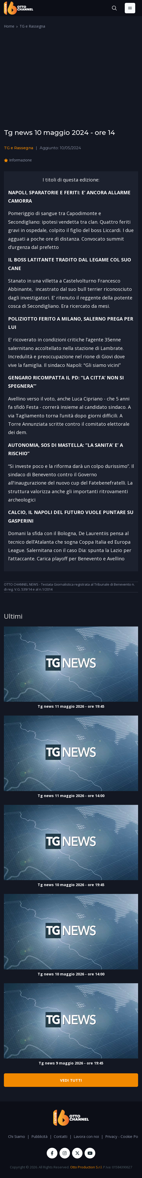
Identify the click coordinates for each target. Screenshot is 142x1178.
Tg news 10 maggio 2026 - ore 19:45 (71, 884)
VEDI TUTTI (71, 1080)
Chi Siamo (16, 1136)
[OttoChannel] (18, 8)
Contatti (60, 1136)
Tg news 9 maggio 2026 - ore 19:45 (71, 1063)
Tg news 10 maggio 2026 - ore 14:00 (71, 974)
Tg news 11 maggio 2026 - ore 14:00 (71, 795)
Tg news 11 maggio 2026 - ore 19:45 (71, 706)
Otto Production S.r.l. (86, 1167)
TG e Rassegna (32, 26)
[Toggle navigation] (130, 8)
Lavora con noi (86, 1136)
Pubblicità (39, 1136)
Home (9, 26)
